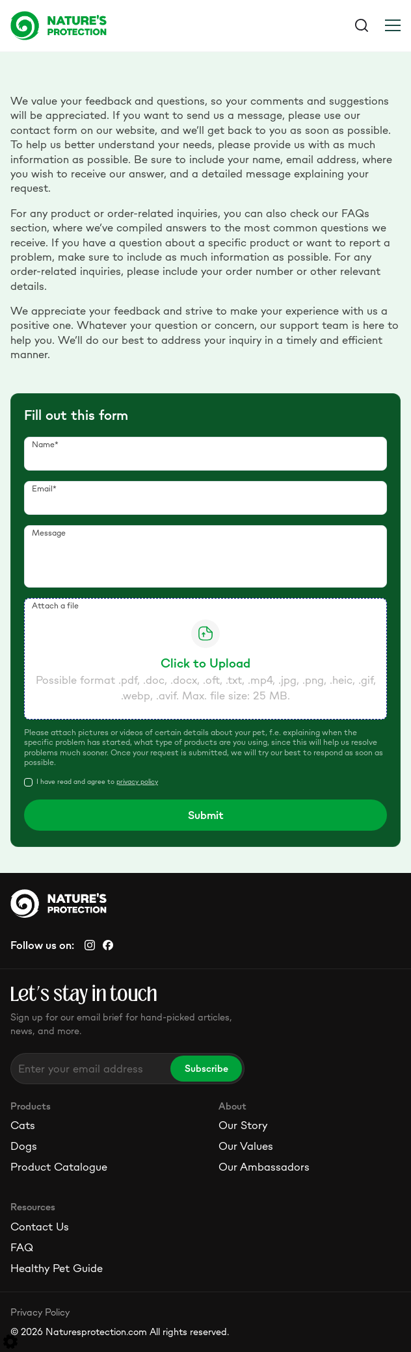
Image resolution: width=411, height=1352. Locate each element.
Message (49, 532)
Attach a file (55, 605)
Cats (22, 1125)
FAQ (21, 1247)
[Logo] (108, 25)
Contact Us (39, 1226)
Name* (45, 444)
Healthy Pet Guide (56, 1268)
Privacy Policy (40, 1312)
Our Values (246, 1146)
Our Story (243, 1125)
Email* (44, 488)
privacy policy (137, 781)
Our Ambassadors (264, 1167)
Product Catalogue (58, 1167)
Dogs (23, 1146)
